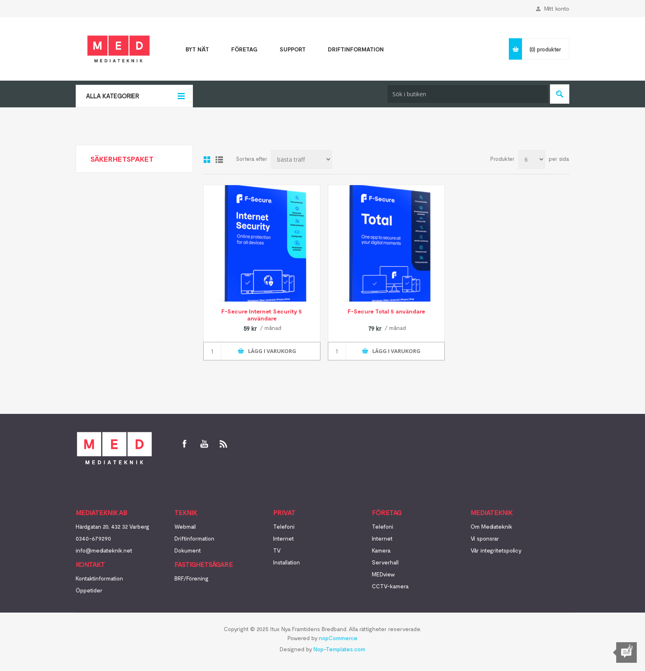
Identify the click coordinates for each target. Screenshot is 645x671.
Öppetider (89, 590)
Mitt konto (556, 8)
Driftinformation (194, 538)
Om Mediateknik (491, 526)
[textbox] (467, 94)
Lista (219, 159)
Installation (286, 562)
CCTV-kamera (390, 586)
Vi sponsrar (485, 538)
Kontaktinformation (99, 578)
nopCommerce (338, 637)
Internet (283, 538)
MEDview (383, 574)
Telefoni (284, 526)
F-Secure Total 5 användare (386, 311)
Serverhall (385, 562)
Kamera (381, 550)
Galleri (207, 159)
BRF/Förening (191, 578)
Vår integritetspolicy (496, 550)
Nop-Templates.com (339, 648)
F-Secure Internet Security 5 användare (261, 315)
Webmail (185, 526)
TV (277, 550)
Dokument (187, 550)
